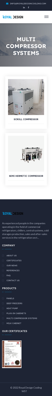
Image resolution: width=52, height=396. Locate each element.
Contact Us (13, 280)
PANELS (10, 298)
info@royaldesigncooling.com (28, 3)
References (13, 270)
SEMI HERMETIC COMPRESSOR (26, 176)
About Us (12, 255)
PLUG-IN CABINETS (16, 313)
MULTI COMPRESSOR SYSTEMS (22, 318)
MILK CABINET (14, 323)
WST (24, 391)
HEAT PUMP (12, 308)
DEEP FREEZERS (14, 303)
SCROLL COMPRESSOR (26, 119)
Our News (12, 265)
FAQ (8, 275)
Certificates (14, 260)
